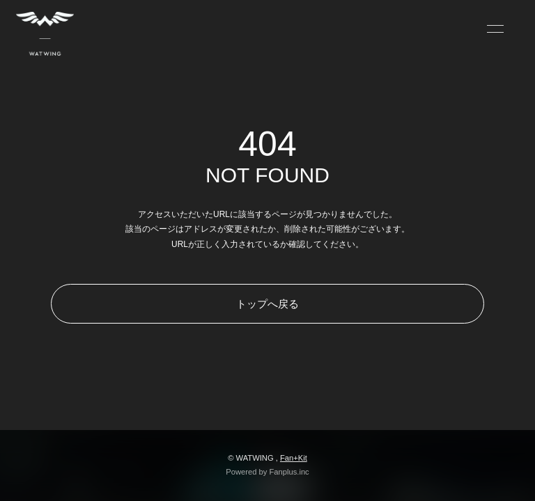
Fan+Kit (293, 458)
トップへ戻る (267, 304)
